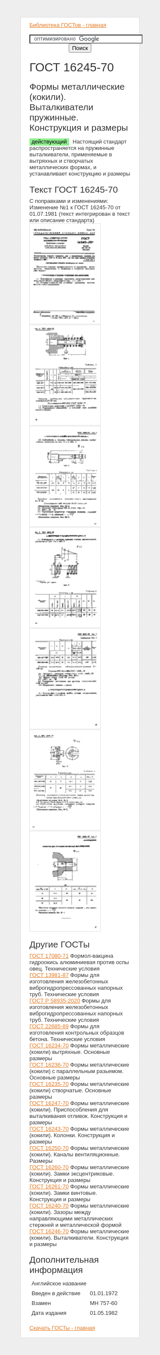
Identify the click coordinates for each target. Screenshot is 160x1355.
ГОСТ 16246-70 (49, 1231)
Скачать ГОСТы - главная (62, 1328)
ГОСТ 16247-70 (49, 1103)
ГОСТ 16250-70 (49, 1148)
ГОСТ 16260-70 (49, 1167)
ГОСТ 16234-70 (49, 1045)
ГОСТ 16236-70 (49, 1065)
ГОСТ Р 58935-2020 (54, 1000)
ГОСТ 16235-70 (49, 1084)
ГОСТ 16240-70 (49, 1205)
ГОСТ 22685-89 (49, 1026)
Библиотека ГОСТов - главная (67, 25)
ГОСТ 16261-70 (49, 1186)
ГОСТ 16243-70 (49, 1129)
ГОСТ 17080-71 (49, 956)
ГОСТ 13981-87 (49, 975)
